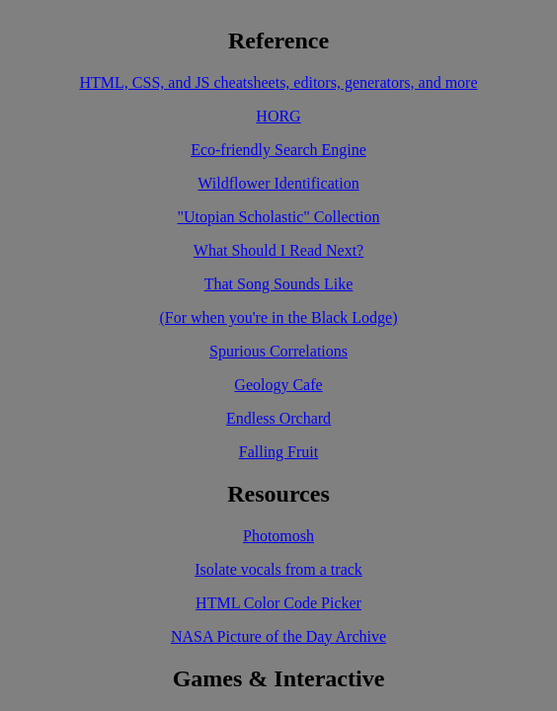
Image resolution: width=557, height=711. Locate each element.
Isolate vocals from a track (278, 569)
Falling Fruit (278, 451)
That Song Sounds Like (279, 284)
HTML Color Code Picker (278, 602)
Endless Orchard (278, 418)
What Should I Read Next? (278, 250)
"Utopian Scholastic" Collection (278, 216)
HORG (278, 116)
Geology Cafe (278, 384)
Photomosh (278, 535)
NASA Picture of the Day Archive (278, 636)
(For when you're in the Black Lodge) (278, 317)
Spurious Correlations (278, 351)
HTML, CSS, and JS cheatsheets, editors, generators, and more (278, 82)
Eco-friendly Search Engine (278, 149)
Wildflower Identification (278, 183)
